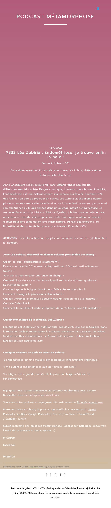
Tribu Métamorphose (90, 402)
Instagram (9, 438)
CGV (42, 488)
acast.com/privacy (37, 466)
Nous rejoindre (87, 488)
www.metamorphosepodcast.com (38, 395)
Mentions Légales (20, 488)
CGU (35, 488)
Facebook (9, 445)
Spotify (20, 414)
